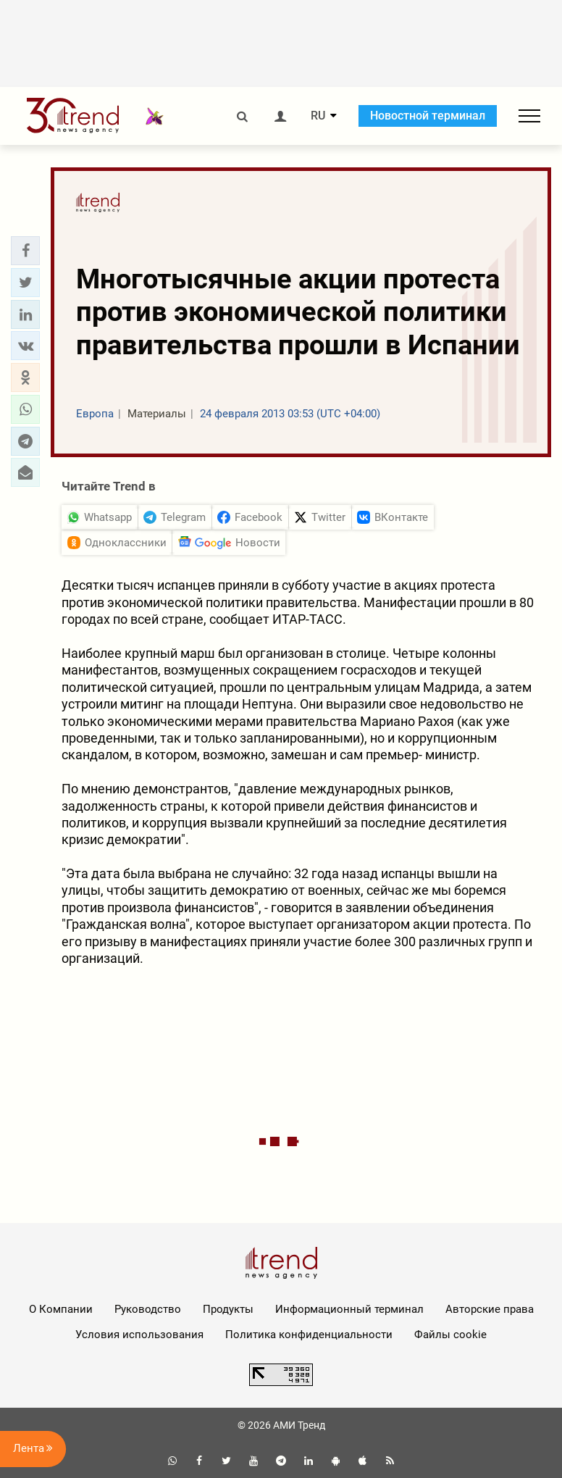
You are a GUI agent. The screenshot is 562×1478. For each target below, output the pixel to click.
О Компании (61, 1309)
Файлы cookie (450, 1334)
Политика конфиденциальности (309, 1334)
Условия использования (139, 1334)
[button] (25, 250)
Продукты (228, 1309)
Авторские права (489, 1309)
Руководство (147, 1309)
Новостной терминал (427, 115)
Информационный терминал (349, 1309)
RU (318, 116)
